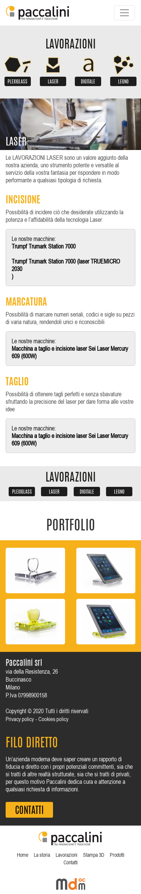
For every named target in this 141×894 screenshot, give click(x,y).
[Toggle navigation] (124, 12)
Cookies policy (53, 719)
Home (22, 855)
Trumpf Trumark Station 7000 (44, 246)
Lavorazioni (66, 855)
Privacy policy (20, 719)
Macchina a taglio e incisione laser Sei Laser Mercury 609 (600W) (70, 352)
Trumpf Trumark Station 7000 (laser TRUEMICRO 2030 (66, 265)
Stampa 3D (93, 855)
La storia (42, 855)
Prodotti (117, 855)
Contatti (71, 862)
